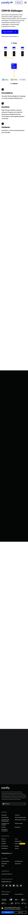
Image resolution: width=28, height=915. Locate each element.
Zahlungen (4, 815)
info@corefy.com (6, 881)
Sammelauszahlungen (20, 817)
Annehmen (7, 912)
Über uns (3, 839)
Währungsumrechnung (20, 819)
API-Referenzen (19, 861)
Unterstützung (4, 894)
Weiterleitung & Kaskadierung (5, 820)
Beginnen (19, 2)
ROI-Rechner (4, 846)
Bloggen (17, 846)
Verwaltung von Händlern (5, 824)
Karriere (20, 843)
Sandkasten (18, 863)
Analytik (3, 827)
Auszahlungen (4, 817)
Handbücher (4, 848)
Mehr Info (20, 912)
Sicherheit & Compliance (4, 830)
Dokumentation (5, 861)
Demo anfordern (19, 894)
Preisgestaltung (6, 853)
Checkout (17, 815)
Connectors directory (6, 874)
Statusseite (4, 863)
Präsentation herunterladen (9, 36)
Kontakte (3, 843)
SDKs (2, 866)
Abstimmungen (19, 823)
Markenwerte (18, 841)
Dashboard (17, 827)
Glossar (17, 848)
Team (16, 839)
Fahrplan (3, 841)
